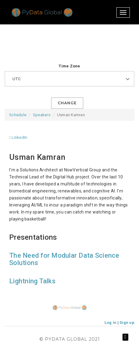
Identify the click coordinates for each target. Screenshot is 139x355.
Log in (110, 322)
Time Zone (69, 66)
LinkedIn (18, 137)
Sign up (126, 322)
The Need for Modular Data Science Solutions (64, 259)
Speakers (41, 115)
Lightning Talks (32, 281)
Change (67, 103)
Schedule (17, 115)
